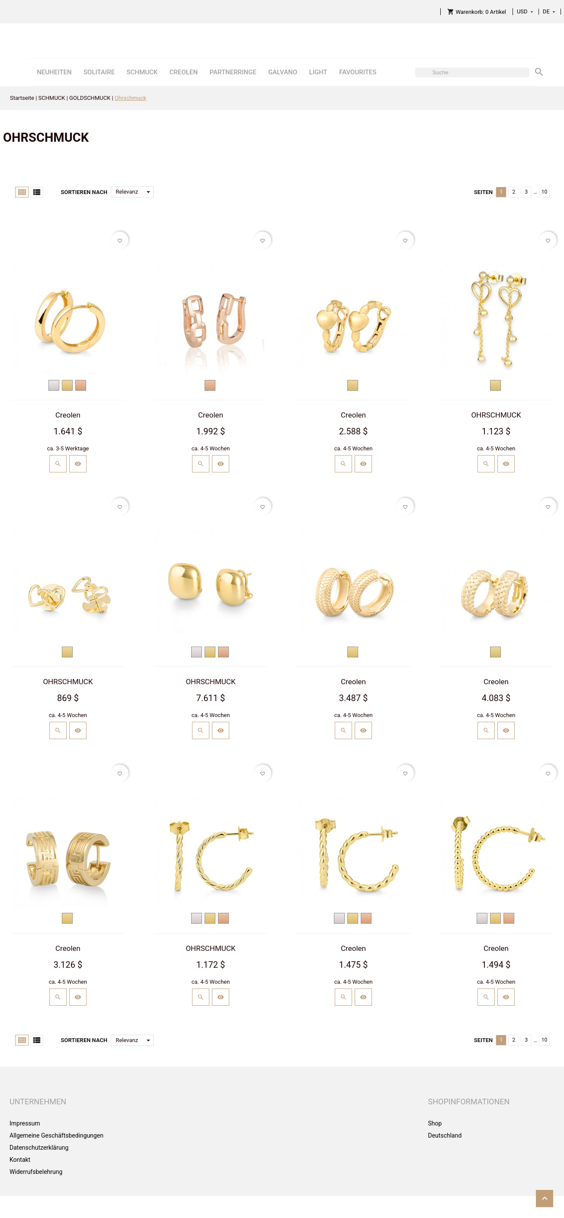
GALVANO (282, 72)
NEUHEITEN (54, 72)
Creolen (67, 415)
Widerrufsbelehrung (36, 1171)
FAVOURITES (357, 72)
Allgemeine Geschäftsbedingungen (56, 1135)
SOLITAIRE (99, 72)
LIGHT (318, 72)
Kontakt (20, 1159)
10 (545, 192)
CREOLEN (184, 72)
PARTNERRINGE (233, 72)
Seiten (483, 192)
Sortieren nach (84, 192)
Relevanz (134, 192)
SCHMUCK (142, 72)
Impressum (25, 1123)
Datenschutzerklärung (39, 1147)
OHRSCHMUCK (496, 415)
